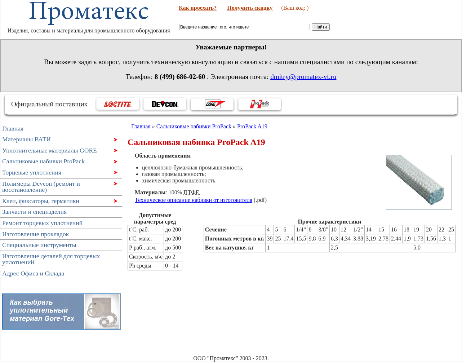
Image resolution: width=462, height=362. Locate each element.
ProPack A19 (252, 126)
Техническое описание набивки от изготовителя (193, 200)
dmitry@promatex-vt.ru (303, 76)
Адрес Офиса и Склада (33, 273)
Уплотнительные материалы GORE (58, 151)
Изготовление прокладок (35, 234)
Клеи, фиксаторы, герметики (58, 201)
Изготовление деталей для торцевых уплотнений (51, 259)
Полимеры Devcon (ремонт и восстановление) (58, 187)
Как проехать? (198, 8)
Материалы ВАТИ (58, 140)
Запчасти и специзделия (34, 211)
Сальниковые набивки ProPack (58, 162)
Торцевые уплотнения (58, 173)
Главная (12, 128)
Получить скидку (249, 8)
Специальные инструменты (39, 244)
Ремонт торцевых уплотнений (42, 222)
